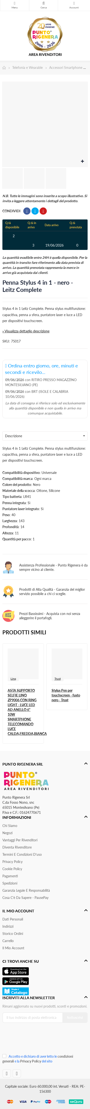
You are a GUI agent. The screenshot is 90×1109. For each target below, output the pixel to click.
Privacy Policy (12, 862)
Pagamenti (10, 876)
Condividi (26, 211)
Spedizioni (9, 883)
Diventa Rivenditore (17, 847)
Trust (57, 678)
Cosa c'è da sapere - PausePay (25, 898)
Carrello (8, 941)
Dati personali (12, 919)
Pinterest (43, 211)
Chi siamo (9, 826)
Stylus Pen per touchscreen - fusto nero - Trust (66, 695)
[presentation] (34, 1040)
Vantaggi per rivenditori (19, 840)
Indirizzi (7, 926)
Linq (13, 678)
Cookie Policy (12, 869)
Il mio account (13, 948)
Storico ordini (12, 934)
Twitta (35, 211)
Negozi (7, 833)
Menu (14, 3)
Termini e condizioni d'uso (22, 854)
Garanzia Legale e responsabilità (26, 890)
